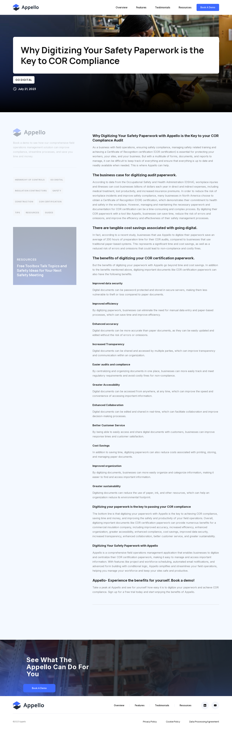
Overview (121, 7)
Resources (185, 7)
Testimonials (162, 7)
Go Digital (23, 80)
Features (141, 7)
